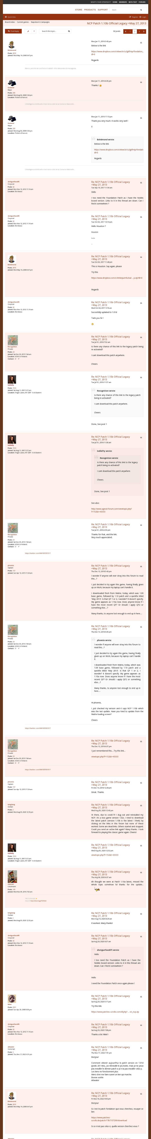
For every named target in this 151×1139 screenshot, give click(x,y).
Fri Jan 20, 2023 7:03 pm (52, 1012)
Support (105, 9)
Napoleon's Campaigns (41, 23)
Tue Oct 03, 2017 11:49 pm (53, 224)
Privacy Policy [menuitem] (118, 1122)
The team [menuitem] (106, 1122)
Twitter (19, 313)
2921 (15, 826)
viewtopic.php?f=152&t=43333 (56, 619)
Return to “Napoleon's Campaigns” (22, 1091)
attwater (11, 857)
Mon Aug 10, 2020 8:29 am (53, 747)
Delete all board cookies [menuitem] (135, 1122)
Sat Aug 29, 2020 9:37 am (53, 765)
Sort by (82, 1076)
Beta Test (133, 2)
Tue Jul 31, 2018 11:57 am (53, 325)
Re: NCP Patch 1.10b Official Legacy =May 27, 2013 (70, 161)
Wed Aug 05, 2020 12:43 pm (54, 660)
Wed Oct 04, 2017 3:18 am (53, 264)
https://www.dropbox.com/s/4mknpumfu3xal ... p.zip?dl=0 (68, 240)
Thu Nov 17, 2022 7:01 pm (53, 860)
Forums (142, 2)
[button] (125, 30)
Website (16, 313)
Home (115, 2)
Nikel (10, 822)
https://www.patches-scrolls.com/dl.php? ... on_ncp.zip (67, 826)
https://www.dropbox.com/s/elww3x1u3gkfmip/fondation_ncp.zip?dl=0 (74, 51)
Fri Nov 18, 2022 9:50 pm (52, 897)
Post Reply (14, 30)
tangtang (12, 656)
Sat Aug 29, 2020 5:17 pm (53, 816)
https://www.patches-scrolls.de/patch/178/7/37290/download (70, 913)
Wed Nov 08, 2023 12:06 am (54, 1030)
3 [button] (138, 31)
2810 (15, 54)
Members (123, 2)
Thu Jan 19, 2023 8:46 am (52, 952)
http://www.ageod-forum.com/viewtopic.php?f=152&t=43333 (70, 440)
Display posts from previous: (45, 1076)
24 (14, 306)
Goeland (11, 81)
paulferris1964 (13, 948)
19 (14, 954)
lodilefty (11, 331)
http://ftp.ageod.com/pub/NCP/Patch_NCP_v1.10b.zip (66, 1068)
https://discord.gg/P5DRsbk (56, 734)
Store (81, 9)
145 (14, 730)
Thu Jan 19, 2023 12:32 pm (53, 983)
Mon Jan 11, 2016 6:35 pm (53, 74)
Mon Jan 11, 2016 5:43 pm (53, 41)
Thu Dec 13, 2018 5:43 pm (53, 486)
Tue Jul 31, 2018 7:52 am (52, 293)
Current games (23, 23)
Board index (10, 23)
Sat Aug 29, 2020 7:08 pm (53, 840)
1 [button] (129, 31)
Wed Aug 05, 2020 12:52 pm (54, 685)
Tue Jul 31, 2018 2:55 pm (52, 453)
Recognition (13, 300)
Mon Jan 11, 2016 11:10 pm (53, 101)
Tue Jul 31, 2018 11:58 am (53, 377)
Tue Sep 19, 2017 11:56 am (53, 164)
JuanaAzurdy (13, 1026)
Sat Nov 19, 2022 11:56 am (53, 932)
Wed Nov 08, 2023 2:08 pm (53, 1049)
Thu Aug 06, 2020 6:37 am (53, 714)
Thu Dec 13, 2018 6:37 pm (53, 609)
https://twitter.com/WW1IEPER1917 (56, 468)
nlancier (11, 724)
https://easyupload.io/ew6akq (56, 999)
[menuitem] (142, 17)
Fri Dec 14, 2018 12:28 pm (53, 642)
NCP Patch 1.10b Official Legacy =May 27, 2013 (115, 23)
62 (14, 167)
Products (93, 9)
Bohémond (12, 50)
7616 (15, 335)
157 (14, 489)
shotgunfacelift (14, 161)
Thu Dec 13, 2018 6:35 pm (53, 526)
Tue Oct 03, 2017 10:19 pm (53, 190)
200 (14, 87)
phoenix (11, 483)
